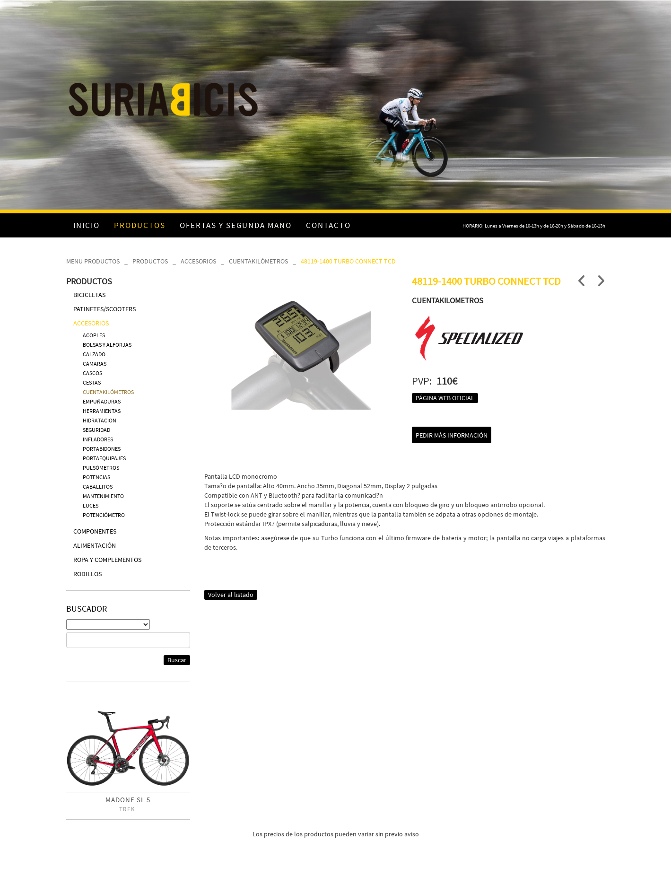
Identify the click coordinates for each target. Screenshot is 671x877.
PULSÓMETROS (101, 467)
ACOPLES (94, 335)
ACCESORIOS (198, 261)
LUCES (90, 505)
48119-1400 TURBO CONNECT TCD (348, 261)
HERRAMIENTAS (102, 410)
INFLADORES (98, 439)
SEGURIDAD (96, 429)
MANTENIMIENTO (103, 496)
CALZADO (94, 354)
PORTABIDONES (102, 448)
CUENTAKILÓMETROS (258, 261)
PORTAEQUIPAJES (104, 458)
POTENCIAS (96, 477)
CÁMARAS (94, 363)
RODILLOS (87, 574)
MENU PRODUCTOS (93, 261)
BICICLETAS (89, 294)
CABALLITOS (98, 486)
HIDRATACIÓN (99, 420)
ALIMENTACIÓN (94, 545)
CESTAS (92, 382)
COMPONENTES (94, 531)
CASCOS (92, 373)
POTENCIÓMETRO (104, 514)
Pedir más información (452, 435)
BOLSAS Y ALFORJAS (107, 344)
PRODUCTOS (150, 261)
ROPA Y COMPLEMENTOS (107, 559)
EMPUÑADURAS (102, 401)
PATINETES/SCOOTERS (104, 309)
